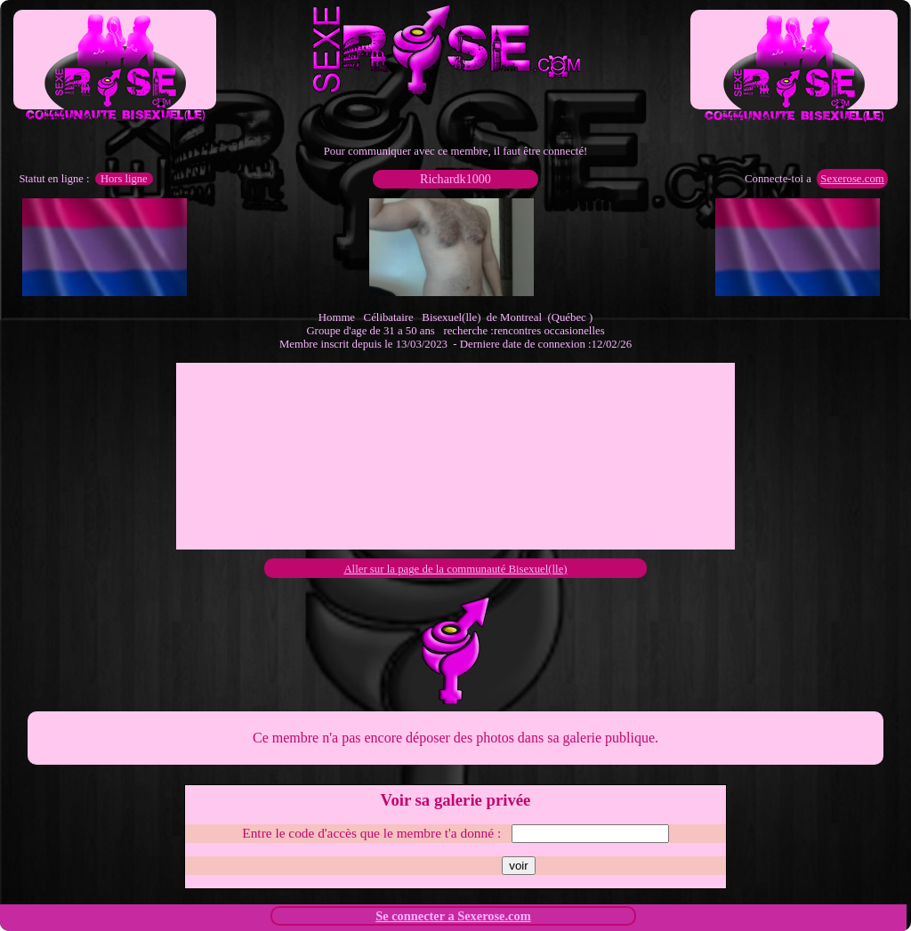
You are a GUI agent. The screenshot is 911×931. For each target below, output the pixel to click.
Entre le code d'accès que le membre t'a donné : (371, 832)
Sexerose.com (851, 179)
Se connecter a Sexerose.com (453, 916)
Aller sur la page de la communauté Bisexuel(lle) (455, 569)
